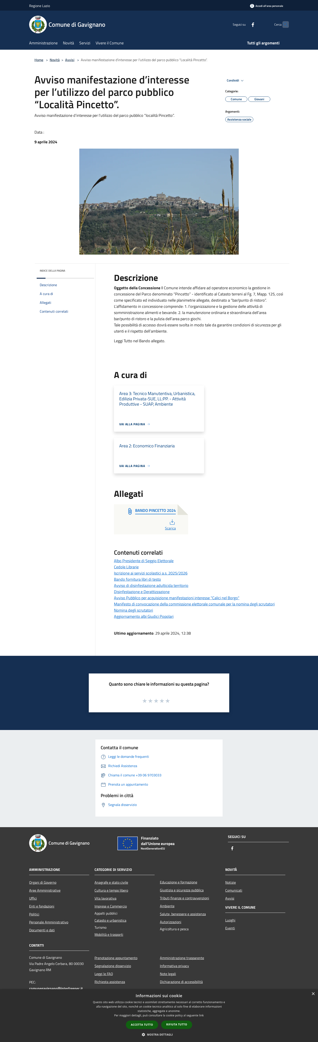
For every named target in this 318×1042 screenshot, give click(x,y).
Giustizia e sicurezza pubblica (182, 890)
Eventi (230, 928)
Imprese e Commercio (111, 906)
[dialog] (159, 1015)
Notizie (230, 882)
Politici (34, 914)
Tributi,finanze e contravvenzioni (184, 898)
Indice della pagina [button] (52, 271)
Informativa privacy (174, 965)
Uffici (33, 898)
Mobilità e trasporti (109, 934)
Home (38, 59)
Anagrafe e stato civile (111, 882)
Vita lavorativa (105, 898)
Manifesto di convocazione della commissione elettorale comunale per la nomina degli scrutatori (194, 604)
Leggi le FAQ (104, 973)
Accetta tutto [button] (142, 1025)
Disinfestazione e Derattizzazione (142, 592)
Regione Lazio (39, 5)
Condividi (236, 80)
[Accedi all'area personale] (266, 6)
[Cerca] (283, 24)
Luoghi (230, 920)
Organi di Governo (42, 882)
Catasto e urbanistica (110, 920)
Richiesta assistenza (110, 981)
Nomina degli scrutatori (133, 610)
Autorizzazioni (170, 922)
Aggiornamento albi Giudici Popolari (144, 616)
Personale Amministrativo (48, 922)
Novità (55, 59)
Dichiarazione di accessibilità (181, 981)
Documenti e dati (42, 930)
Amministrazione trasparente (182, 958)
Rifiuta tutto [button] (176, 1024)
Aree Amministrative (45, 890)
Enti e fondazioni (41, 906)
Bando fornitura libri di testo (137, 579)
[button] (159, 1034)
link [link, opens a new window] (201, 1015)
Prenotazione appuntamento (116, 958)
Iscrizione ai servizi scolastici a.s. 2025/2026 (150, 573)
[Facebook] (244, 24)
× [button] (313, 994)
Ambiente (167, 906)
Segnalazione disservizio (113, 965)
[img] (84, 269)
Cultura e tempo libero (111, 890)
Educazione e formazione (178, 882)
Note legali (168, 973)
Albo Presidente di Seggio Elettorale (144, 561)
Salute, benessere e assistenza (183, 914)
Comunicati (233, 890)
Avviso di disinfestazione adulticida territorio (151, 585)
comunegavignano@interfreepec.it (56, 988)
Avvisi (69, 59)
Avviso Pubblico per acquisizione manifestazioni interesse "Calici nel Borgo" (176, 598)
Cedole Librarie (126, 567)
